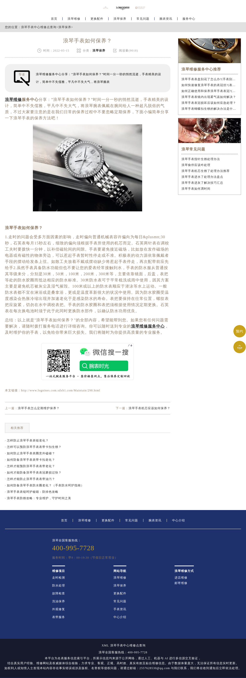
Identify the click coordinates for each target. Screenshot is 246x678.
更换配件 (96, 18)
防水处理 (58, 585)
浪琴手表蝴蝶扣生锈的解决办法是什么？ (209, 108)
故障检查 (58, 593)
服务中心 (188, 18)
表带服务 (58, 617)
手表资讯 (119, 609)
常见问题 (142, 18)
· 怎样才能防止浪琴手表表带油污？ (30, 479)
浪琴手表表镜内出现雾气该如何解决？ (208, 97)
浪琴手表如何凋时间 (195, 188)
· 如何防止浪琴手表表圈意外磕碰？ (30, 453)
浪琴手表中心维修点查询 (38, 27)
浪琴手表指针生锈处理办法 (200, 159)
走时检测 (58, 577)
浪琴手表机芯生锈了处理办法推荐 (205, 171)
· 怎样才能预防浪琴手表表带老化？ (30, 466)
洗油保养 (58, 601)
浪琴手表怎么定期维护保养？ (39, 408)
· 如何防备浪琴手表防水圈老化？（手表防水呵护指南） (44, 485)
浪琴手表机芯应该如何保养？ (149, 408)
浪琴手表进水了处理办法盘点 (202, 177)
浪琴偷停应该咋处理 (195, 165)
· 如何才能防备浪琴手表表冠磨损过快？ (33, 472)
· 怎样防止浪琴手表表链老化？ (27, 440)
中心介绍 (178, 520)
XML (105, 645)
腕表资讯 (165, 18)
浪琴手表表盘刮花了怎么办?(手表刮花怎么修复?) (209, 79)
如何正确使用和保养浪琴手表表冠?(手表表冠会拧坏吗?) (209, 91)
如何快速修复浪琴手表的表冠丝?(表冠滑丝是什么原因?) (209, 85)
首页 (54, 18)
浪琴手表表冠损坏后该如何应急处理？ (208, 103)
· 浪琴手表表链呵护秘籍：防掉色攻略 (31, 492)
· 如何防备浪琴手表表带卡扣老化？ (30, 459)
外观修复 (58, 609)
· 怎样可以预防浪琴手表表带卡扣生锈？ (33, 447)
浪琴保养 (119, 18)
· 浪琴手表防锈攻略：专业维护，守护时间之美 (38, 498)
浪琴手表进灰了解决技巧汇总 (202, 182)
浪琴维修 (73, 18)
